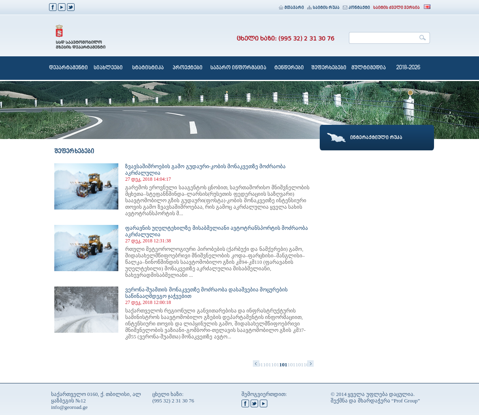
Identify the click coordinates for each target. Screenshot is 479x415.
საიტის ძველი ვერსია (396, 8)
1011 (267, 365)
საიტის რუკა (323, 8)
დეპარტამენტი (68, 68)
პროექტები (188, 68)
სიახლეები (108, 68)
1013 (283, 365)
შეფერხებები (328, 68)
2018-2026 (408, 68)
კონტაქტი (356, 8)
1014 (291, 365)
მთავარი (291, 8)
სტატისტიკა (148, 68)
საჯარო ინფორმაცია (238, 68)
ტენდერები (289, 68)
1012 (275, 365)
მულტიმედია (368, 68)
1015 (299, 365)
